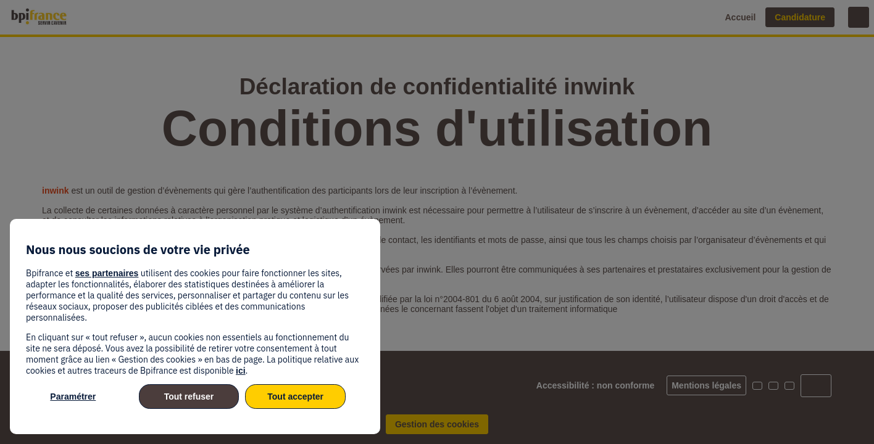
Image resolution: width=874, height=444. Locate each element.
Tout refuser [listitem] (189, 396)
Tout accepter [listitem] (295, 396)
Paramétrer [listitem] (73, 396)
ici (241, 371)
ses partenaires (107, 273)
